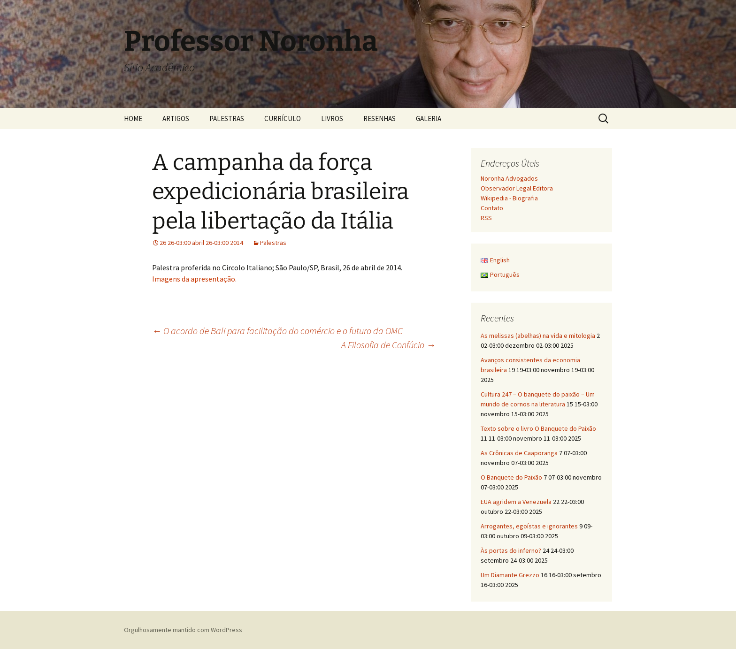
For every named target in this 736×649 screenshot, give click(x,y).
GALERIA (428, 118)
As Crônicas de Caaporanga (519, 453)
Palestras (273, 242)
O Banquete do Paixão (511, 477)
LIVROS (332, 118)
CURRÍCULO (282, 118)
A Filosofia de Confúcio (388, 345)
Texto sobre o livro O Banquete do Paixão (538, 428)
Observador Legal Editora (517, 188)
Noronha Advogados (509, 178)
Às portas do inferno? (511, 550)
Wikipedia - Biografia (509, 198)
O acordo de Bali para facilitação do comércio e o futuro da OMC (277, 330)
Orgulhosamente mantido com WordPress (183, 630)
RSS (486, 218)
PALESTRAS (226, 118)
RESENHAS (379, 118)
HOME (133, 118)
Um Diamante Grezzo (510, 575)
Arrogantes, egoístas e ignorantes (529, 526)
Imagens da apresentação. (194, 278)
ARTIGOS (175, 118)
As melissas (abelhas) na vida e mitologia (538, 335)
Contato (492, 208)
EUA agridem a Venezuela (516, 501)
